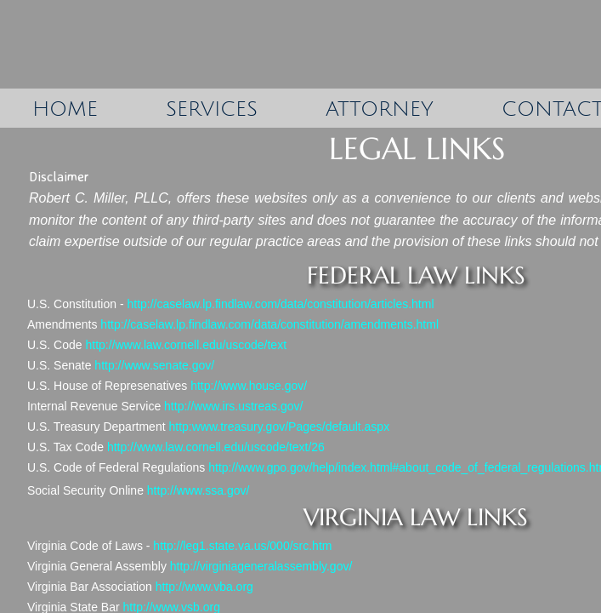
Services (212, 109)
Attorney (380, 109)
